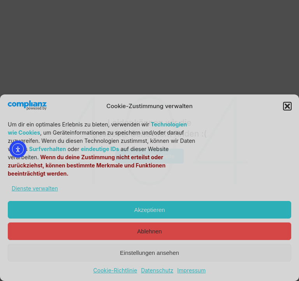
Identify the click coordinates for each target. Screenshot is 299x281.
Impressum (191, 270)
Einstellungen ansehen (149, 252)
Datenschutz (157, 270)
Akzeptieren (149, 209)
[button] (287, 106)
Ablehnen (149, 231)
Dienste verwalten (35, 188)
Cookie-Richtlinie (115, 270)
